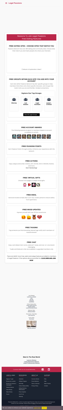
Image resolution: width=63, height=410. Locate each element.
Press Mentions (35, 381)
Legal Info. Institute (31, 296)
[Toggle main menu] (6, 3)
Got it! (44, 408)
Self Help (21, 383)
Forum (7, 394)
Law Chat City (31, 315)
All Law (31, 299)
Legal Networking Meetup (31, 361)
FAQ (45, 379)
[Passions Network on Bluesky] (49, 369)
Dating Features (10, 387)
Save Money (9, 389)
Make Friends (47, 383)
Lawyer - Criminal (49, 103)
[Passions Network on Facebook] (43, 369)
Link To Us (21, 394)
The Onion (31, 318)
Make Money (9, 391)
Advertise (21, 379)
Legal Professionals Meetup (31, 363)
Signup (8, 379)
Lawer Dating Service (31, 305)
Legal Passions (15, 3)
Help (45, 381)
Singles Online (31, 306)
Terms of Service (35, 383)
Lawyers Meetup (31, 360)
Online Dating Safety (24, 385)
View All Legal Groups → (31, 114)
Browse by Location (11, 381)
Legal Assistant (37, 103)
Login (12, 379)
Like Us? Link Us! (31, 327)
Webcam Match (31, 311)
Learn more (37, 408)
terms (34, 403)
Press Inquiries (22, 391)
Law (31, 298)
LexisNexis (31, 301)
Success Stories (35, 379)
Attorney (14, 103)
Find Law (31, 300)
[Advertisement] (31, 18)
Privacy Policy (35, 385)
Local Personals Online (31, 307)
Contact (46, 385)
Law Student (25, 103)
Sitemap (21, 396)
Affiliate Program (23, 381)
